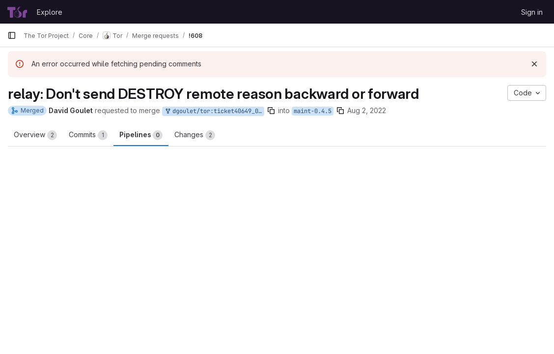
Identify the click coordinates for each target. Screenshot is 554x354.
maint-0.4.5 (313, 111)
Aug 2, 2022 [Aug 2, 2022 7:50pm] (366, 110)
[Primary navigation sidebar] (12, 35)
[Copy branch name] (271, 111)
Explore (49, 12)
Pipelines (141, 135)
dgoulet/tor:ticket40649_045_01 (214, 111)
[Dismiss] (534, 64)
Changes (194, 135)
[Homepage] (17, 12)
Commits (88, 135)
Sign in (532, 12)
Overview (35, 135)
